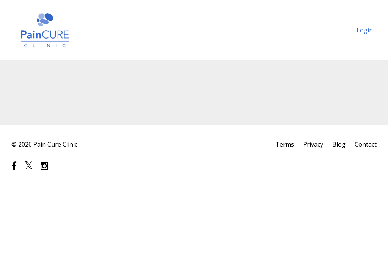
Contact (366, 144)
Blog (339, 144)
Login (365, 30)
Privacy (313, 144)
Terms (284, 144)
